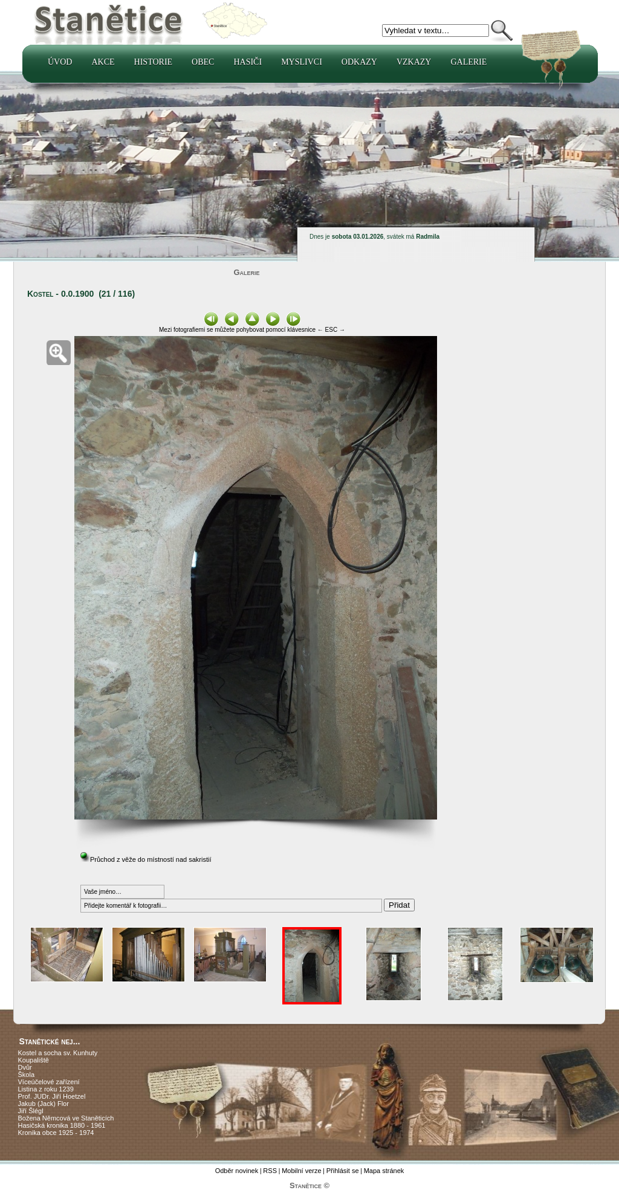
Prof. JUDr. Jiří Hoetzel (52, 1096)
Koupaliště (33, 1060)
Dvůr (25, 1067)
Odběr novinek (237, 1170)
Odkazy (359, 61)
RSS (270, 1170)
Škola (26, 1074)
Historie (153, 61)
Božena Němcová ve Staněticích (66, 1118)
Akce (102, 61)
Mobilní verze (301, 1170)
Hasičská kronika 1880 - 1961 (62, 1125)
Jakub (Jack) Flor (43, 1103)
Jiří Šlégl (31, 1110)
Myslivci (301, 61)
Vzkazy (414, 61)
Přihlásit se (342, 1170)
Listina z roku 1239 (46, 1089)
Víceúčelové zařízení (49, 1081)
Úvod (60, 61)
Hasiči (247, 61)
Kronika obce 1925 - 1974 (56, 1132)
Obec (203, 61)
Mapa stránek (384, 1170)
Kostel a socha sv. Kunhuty (58, 1052)
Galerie (468, 61)
